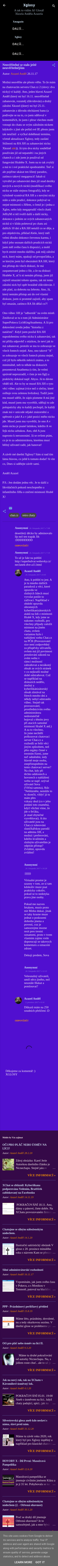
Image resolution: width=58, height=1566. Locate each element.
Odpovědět (22, 546)
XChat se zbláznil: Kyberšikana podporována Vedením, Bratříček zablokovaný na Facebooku (22, 1189)
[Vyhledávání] (54, 6)
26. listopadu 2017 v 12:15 (36, 971)
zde (14, 148)
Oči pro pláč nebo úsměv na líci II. (22, 1343)
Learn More (23, 1562)
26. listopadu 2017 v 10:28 (36, 868)
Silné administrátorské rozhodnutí (22, 1269)
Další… (35, 29)
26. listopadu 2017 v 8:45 (35, 575)
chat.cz (14, 515)
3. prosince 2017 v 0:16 (34, 1002)
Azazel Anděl (32, 571)
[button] (54, 65)
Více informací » (42, 1175)
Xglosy (29, 5)
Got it (40, 1562)
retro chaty (28, 515)
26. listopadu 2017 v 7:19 (39, 553)
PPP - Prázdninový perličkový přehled (25, 1306)
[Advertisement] (29, 1104)
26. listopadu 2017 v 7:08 (39, 528)
